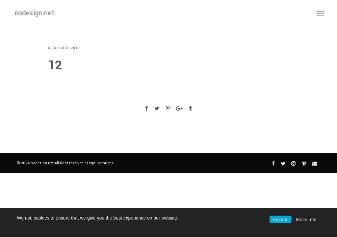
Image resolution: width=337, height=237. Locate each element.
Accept (280, 219)
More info (306, 219)
